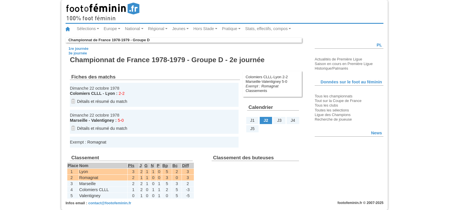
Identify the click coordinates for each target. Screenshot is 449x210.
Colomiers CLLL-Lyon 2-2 (267, 77)
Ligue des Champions (332, 115)
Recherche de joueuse (333, 119)
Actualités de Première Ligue (338, 59)
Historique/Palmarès (331, 68)
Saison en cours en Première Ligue (344, 64)
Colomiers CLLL (86, 93)
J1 (252, 120)
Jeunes (178, 28)
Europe (110, 28)
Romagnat (269, 86)
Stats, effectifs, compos (266, 28)
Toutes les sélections (332, 110)
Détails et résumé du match (102, 101)
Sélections (86, 28)
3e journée (77, 53)
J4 (293, 120)
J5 (252, 128)
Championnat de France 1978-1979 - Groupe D (109, 40)
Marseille (79, 120)
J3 (279, 120)
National (132, 28)
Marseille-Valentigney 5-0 (266, 81)
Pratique (229, 28)
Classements (256, 91)
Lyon (110, 93)
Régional (156, 28)
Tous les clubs (326, 105)
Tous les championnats (333, 96)
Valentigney (102, 120)
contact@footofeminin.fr (109, 203)
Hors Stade (203, 28)
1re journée (78, 48)
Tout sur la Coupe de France (338, 101)
